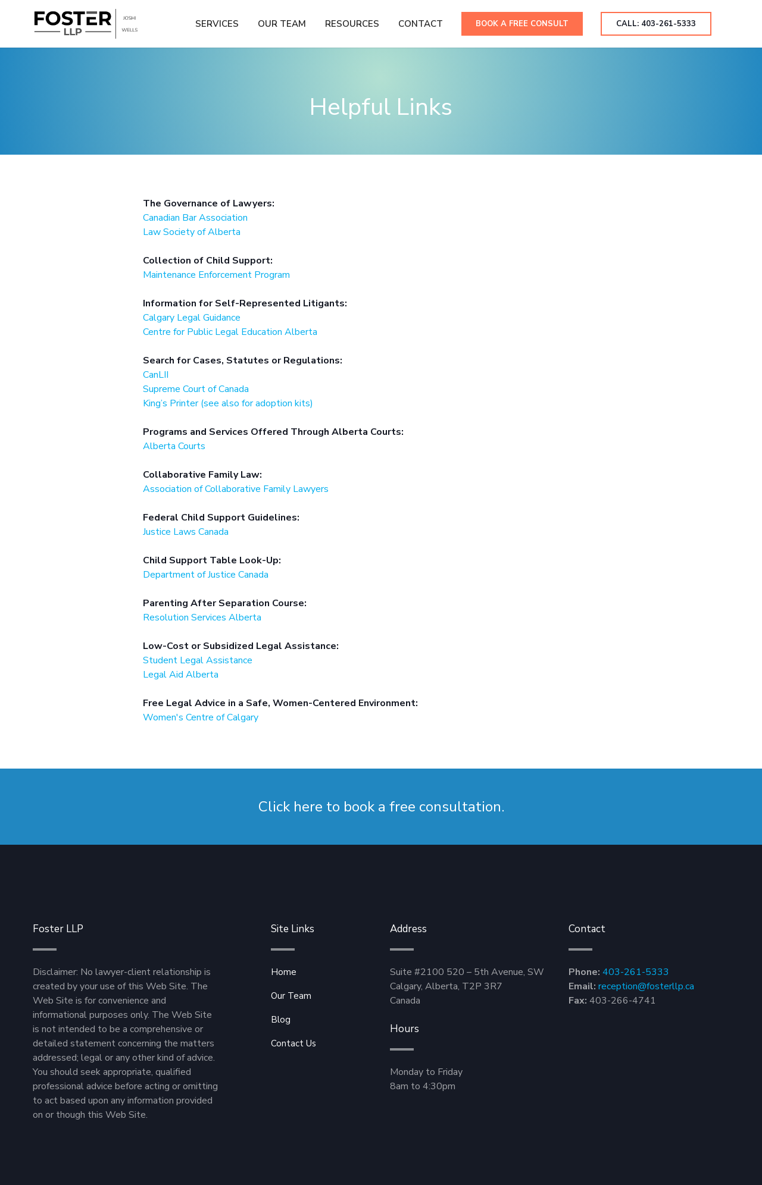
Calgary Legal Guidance (192, 317)
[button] (352, 24)
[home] (86, 24)
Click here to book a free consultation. (381, 806)
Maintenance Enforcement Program (216, 274)
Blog (281, 1020)
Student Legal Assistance (197, 660)
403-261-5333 (635, 972)
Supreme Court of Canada (196, 389)
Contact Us (293, 1043)
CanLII (155, 374)
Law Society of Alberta (192, 232)
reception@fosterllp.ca (646, 986)
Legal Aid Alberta (180, 674)
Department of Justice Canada (205, 574)
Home (283, 972)
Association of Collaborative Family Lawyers (236, 489)
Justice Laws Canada (186, 531)
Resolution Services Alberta (202, 617)
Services (217, 24)
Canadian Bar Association (195, 217)
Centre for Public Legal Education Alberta (230, 331)
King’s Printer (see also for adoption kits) (228, 403)
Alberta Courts (174, 446)
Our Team (282, 24)
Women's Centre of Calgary (200, 717)
